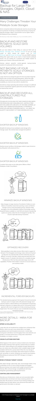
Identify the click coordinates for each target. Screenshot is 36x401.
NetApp (2, 51)
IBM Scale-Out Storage (15, 55)
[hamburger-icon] (33, 2)
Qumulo (23, 51)
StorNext (17, 51)
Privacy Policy (18, 399)
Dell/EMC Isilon (9, 51)
